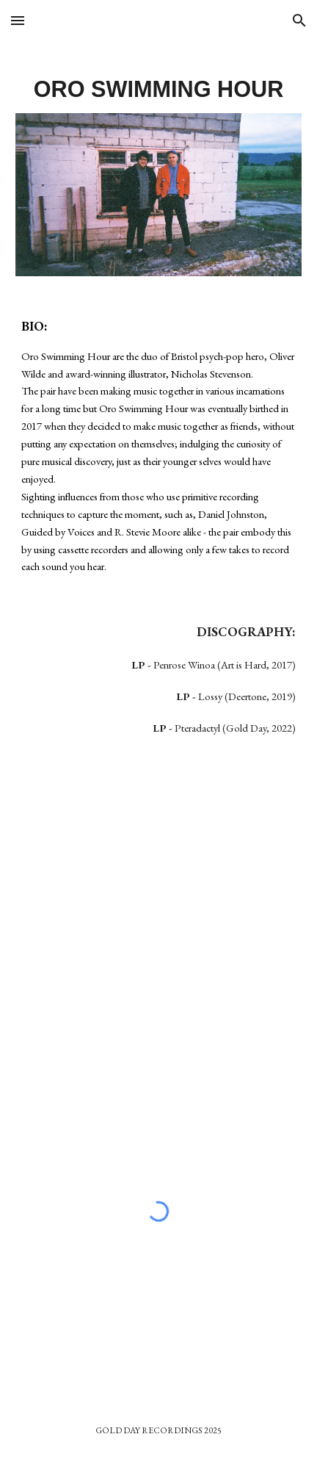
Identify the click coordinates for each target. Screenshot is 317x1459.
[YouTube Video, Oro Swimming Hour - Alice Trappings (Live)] (158, 897)
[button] (17, 20)
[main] (158, 86)
